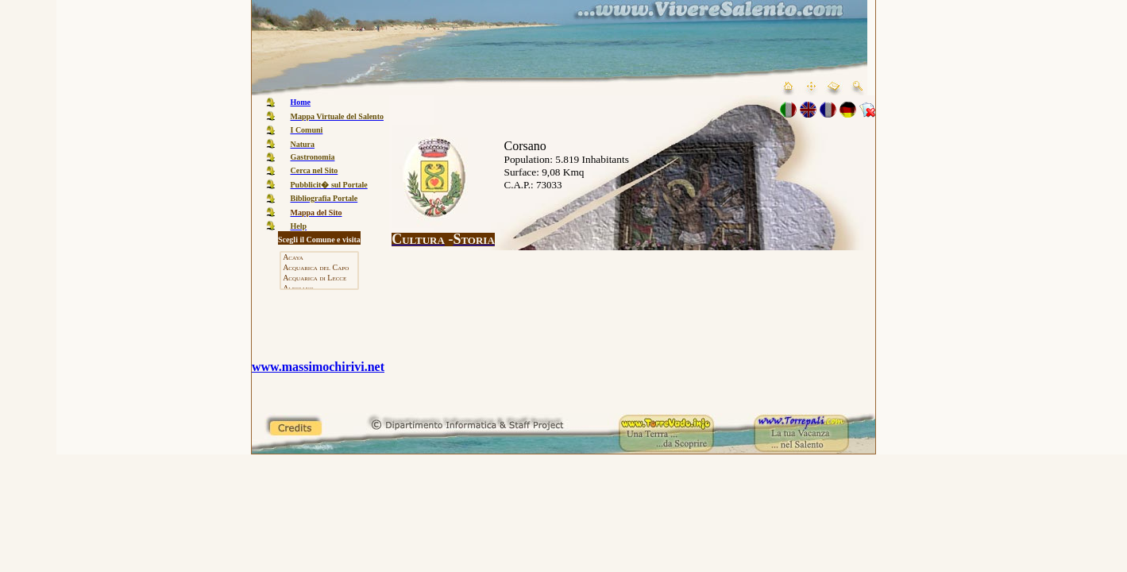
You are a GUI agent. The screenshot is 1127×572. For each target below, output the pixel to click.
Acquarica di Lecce (319, 278)
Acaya (319, 258)
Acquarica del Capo (319, 268)
